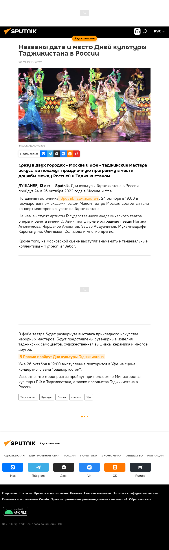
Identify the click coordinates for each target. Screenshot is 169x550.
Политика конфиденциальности (135, 493)
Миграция (155, 455)
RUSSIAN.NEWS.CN (33, 145)
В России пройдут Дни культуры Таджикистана (62, 356)
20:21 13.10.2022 (30, 62)
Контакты (25, 493)
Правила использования (51, 493)
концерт (76, 397)
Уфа (88, 397)
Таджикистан (28, 397)
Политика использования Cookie (25, 499)
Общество (134, 455)
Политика (88, 455)
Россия (61, 397)
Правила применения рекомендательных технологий (89, 499)
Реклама (76, 493)
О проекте (9, 493)
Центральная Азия (44, 455)
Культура (46, 397)
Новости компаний (97, 493)
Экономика (111, 455)
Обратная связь (140, 499)
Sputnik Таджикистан (78, 198)
